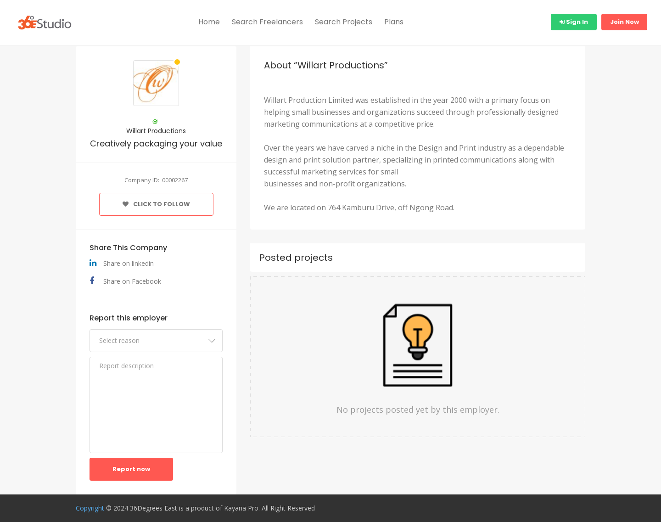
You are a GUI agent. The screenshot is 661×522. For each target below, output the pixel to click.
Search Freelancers (267, 22)
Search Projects (343, 22)
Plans (393, 22)
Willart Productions (156, 131)
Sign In (574, 21)
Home (209, 22)
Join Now (624, 21)
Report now (131, 469)
